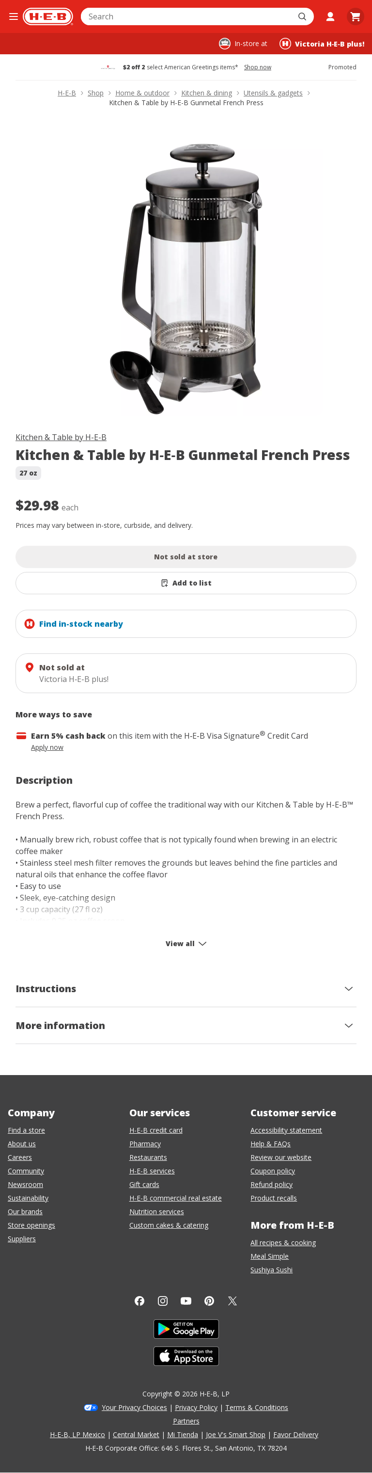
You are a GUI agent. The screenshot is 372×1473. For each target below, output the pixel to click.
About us (22, 1143)
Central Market (136, 1434)
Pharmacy (145, 1143)
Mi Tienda (182, 1434)
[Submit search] (303, 16)
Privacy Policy (196, 1407)
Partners (186, 1420)
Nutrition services (156, 1211)
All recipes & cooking (283, 1242)
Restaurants (148, 1157)
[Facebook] (139, 1301)
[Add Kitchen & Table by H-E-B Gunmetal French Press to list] (186, 583)
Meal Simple (269, 1256)
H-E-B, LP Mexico (77, 1434)
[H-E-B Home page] (48, 16)
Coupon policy (272, 1170)
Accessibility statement (286, 1130)
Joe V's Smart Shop (235, 1434)
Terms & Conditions (256, 1407)
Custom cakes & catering (168, 1225)
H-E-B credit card (156, 1130)
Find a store (26, 1130)
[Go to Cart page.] (355, 16)
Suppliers (22, 1238)
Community (26, 1170)
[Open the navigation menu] (13, 16)
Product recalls (273, 1198)
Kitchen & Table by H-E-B (61, 437)
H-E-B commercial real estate (175, 1198)
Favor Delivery (295, 1434)
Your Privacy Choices (134, 1407)
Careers (20, 1157)
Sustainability (28, 1198)
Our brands (25, 1211)
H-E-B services (152, 1170)
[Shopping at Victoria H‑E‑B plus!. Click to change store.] (321, 43)
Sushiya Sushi (271, 1269)
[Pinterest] (209, 1301)
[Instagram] (162, 1301)
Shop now (257, 67)
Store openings (31, 1225)
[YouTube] (186, 1301)
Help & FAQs (270, 1143)
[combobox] (187, 16)
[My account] (330, 16)
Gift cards (144, 1184)
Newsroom (25, 1184)
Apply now (47, 747)
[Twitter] (232, 1301)
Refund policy (271, 1184)
